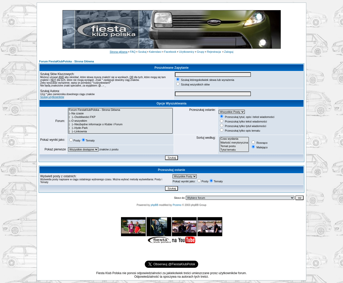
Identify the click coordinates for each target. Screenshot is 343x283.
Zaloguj (228, 51)
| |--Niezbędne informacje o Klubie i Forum (120, 124)
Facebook (170, 51)
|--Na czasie (120, 113)
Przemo (177, 205)
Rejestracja (214, 51)
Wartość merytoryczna (234, 143)
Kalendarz (155, 51)
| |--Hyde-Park (120, 128)
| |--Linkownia (120, 131)
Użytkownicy (186, 51)
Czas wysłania (234, 139)
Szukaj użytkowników (52, 97)
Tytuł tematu (234, 150)
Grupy (201, 51)
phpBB (154, 205)
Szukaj (142, 51)
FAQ (133, 51)
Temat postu (234, 146)
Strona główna (118, 51)
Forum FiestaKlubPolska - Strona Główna (66, 61)
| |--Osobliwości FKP (120, 117)
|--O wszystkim (120, 121)
